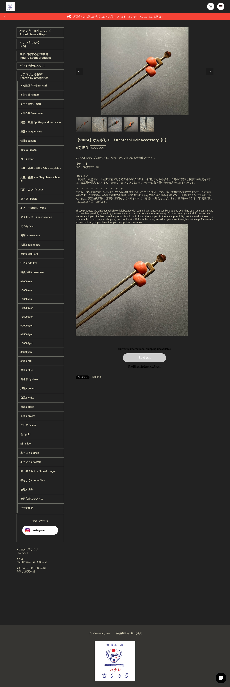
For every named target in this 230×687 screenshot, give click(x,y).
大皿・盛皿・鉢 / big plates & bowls (40, 179)
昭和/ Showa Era (30, 235)
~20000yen (26, 325)
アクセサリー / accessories (36, 217)
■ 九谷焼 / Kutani (30, 94)
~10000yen (26, 307)
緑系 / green (27, 388)
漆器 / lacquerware (31, 131)
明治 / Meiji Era (29, 253)
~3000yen (26, 281)
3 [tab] (115, 124)
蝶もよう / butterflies (32, 480)
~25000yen (26, 334)
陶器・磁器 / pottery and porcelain (40, 122)
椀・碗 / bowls (28, 198)
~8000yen (26, 299)
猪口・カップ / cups (31, 189)
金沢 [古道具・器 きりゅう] (32, 562)
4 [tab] (131, 124)
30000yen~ (26, 352)
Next (209, 71)
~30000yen (26, 343)
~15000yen (26, 316)
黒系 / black (27, 406)
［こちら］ (23, 552)
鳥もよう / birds (29, 452)
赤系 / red (25, 360)
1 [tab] (83, 124)
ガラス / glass (28, 149)
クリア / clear (28, 425)
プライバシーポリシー (99, 633)
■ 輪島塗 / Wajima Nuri (33, 85)
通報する (97, 376)
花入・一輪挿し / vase (33, 207)
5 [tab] (147, 124)
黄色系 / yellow (29, 379)
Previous (79, 71)
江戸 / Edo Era (28, 263)
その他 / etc (27, 226)
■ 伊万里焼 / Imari (30, 104)
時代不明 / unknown (32, 272)
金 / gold (25, 434)
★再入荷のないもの (31, 498)
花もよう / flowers (31, 462)
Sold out (145, 357)
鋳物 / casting (28, 140)
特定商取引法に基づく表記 (129, 633)
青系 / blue (26, 370)
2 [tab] (99, 124)
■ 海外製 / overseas (31, 113)
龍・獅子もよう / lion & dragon (38, 471)
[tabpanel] (145, 71)
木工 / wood (27, 159)
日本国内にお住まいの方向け (144, 366)
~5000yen (26, 290)
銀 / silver (26, 443)
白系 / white (27, 397)
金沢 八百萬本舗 (26, 571)
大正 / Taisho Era (30, 244)
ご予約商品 (26, 507)
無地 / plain (26, 489)
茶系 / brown (27, 416)
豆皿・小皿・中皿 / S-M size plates (40, 168)
